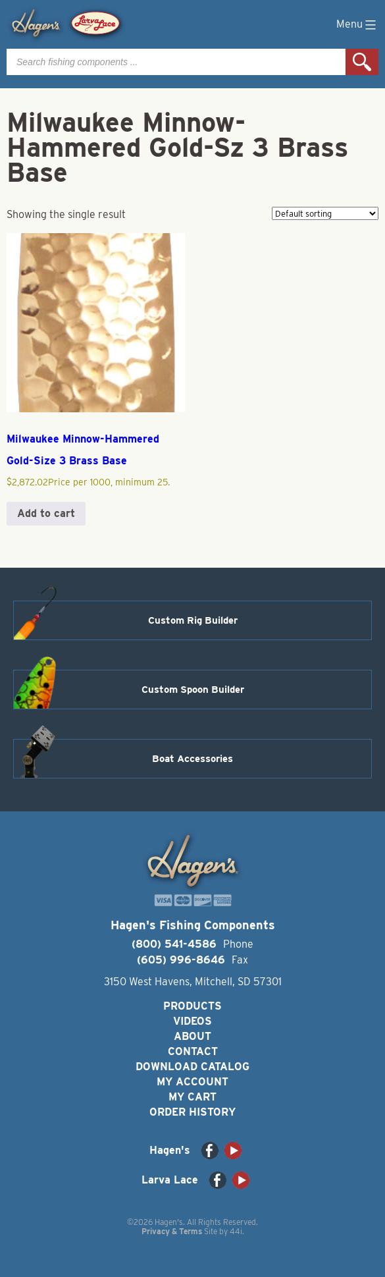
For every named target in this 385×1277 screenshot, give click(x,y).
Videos (192, 1021)
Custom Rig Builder (193, 620)
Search (362, 62)
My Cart (192, 1097)
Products (192, 1006)
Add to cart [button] (46, 513)
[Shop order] (325, 213)
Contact (193, 1051)
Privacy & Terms (171, 1231)
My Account (192, 1081)
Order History (192, 1112)
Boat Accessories (192, 759)
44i (236, 1231)
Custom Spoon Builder (192, 689)
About (192, 1036)
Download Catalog (192, 1066)
